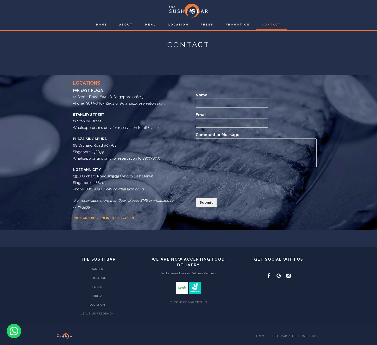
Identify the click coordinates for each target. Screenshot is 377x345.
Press (207, 24)
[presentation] (232, 190)
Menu (150, 24)
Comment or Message (219, 134)
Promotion (238, 24)
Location (178, 24)
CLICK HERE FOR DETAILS (188, 302)
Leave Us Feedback (97, 313)
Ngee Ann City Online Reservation (104, 218)
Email (202, 115)
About (126, 24)
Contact (271, 24)
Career (97, 269)
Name (203, 95)
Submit (206, 202)
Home (101, 24)
